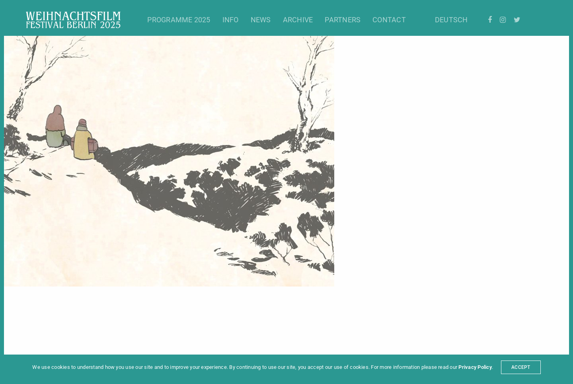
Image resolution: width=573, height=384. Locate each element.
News (261, 20)
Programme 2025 (178, 20)
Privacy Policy (474, 367)
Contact (389, 20)
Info (230, 20)
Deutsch (451, 20)
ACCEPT (520, 367)
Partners (343, 20)
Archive (298, 20)
